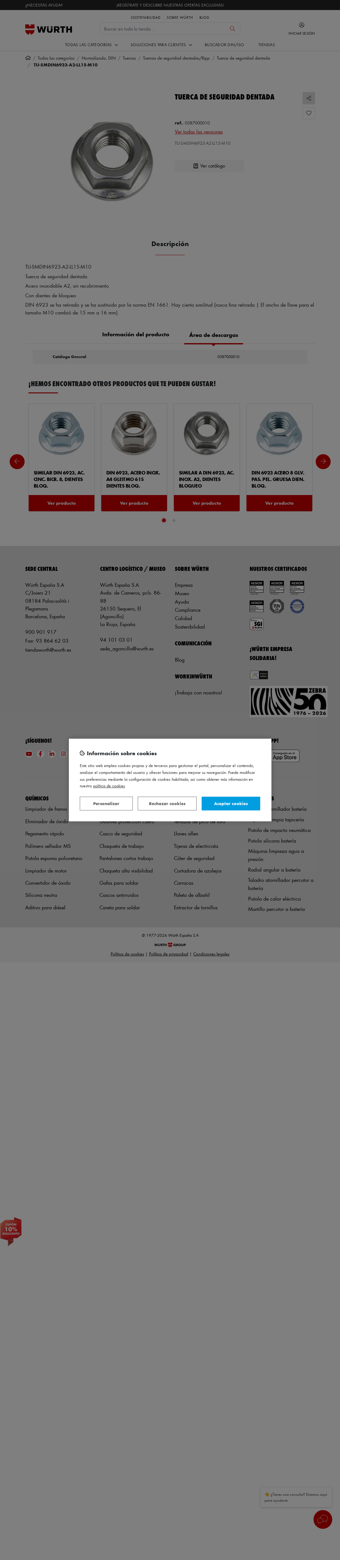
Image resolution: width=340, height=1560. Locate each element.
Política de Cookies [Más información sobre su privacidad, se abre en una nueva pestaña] (109, 785)
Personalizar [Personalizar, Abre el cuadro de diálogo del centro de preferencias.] (106, 803)
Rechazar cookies (167, 803)
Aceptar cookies (231, 803)
